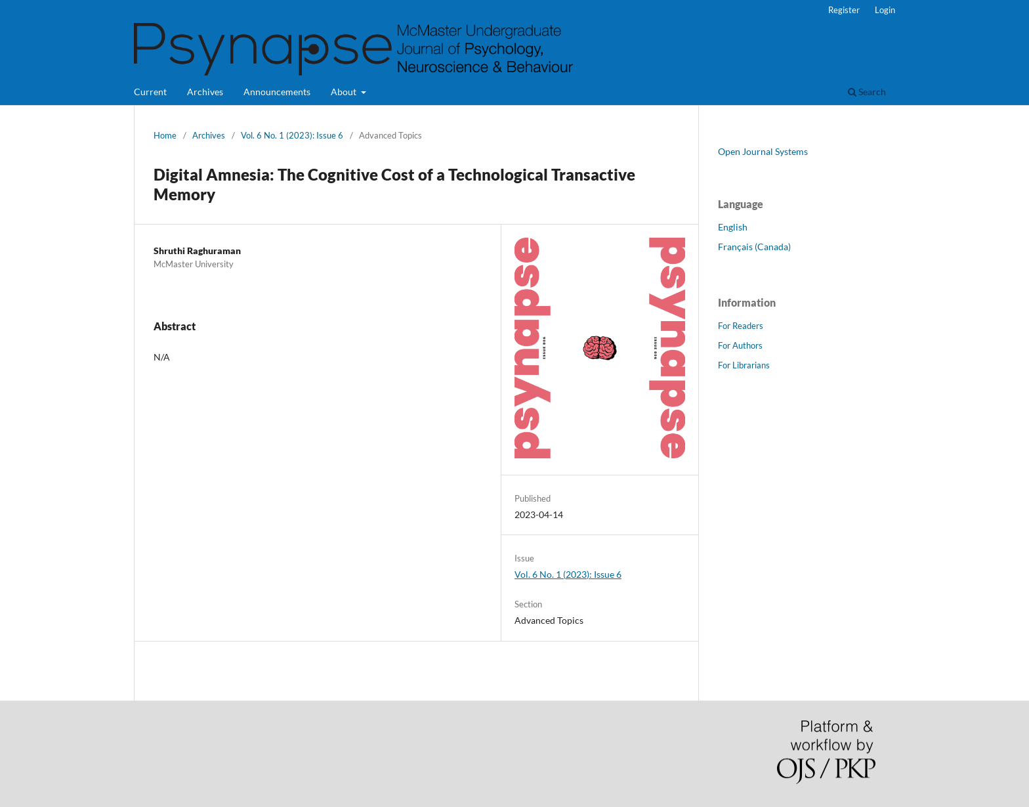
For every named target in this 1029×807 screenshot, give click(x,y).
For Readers (740, 325)
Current (150, 91)
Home (165, 135)
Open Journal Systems (763, 151)
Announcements (276, 91)
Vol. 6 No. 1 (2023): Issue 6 (292, 135)
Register (844, 10)
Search (867, 91)
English (732, 226)
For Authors (740, 345)
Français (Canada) (754, 246)
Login (885, 10)
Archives (205, 91)
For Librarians (744, 365)
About (344, 91)
